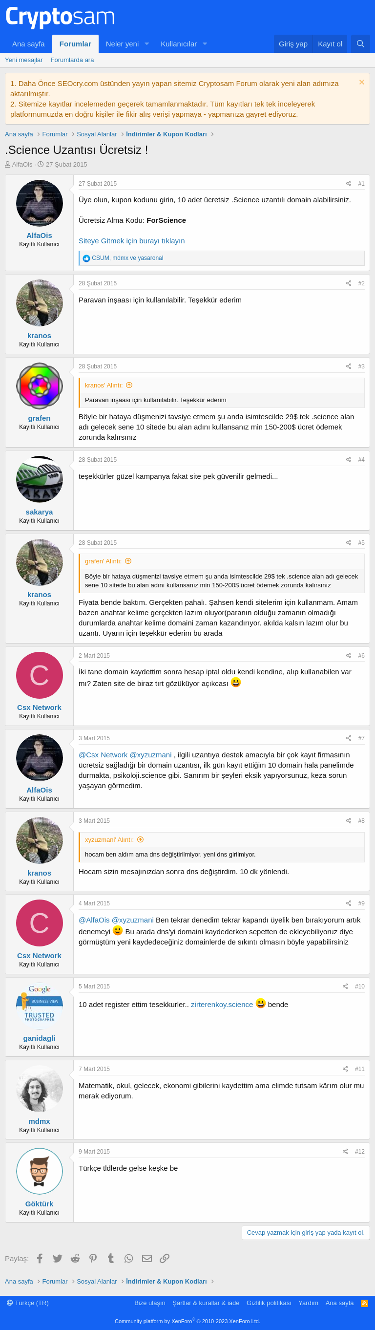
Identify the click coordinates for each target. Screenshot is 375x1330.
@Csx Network (103, 755)
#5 (361, 542)
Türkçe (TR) (28, 1303)
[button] (146, 44)
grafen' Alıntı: (103, 561)
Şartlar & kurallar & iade (205, 1303)
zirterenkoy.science (222, 1004)
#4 (361, 459)
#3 (361, 366)
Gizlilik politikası (269, 1303)
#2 (361, 283)
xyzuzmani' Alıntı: (109, 839)
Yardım (308, 1303)
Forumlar (75, 44)
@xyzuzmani (150, 755)
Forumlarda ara (72, 60)
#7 (361, 738)
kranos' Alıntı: (104, 385)
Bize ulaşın (150, 1303)
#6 (361, 655)
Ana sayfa (28, 44)
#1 (361, 183)
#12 (360, 1151)
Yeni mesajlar (24, 60)
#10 (360, 986)
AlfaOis (22, 164)
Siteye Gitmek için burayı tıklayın (132, 240)
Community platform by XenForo (187, 1321)
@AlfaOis (94, 920)
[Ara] (360, 44)
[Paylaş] (349, 184)
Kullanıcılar (179, 44)
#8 (361, 820)
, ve (127, 258)
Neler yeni (122, 44)
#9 (361, 903)
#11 (360, 1069)
